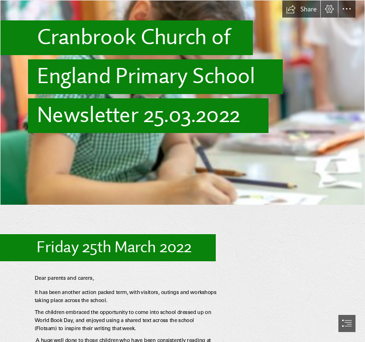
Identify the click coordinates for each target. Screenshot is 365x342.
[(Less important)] (182, 102)
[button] (301, 9)
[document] (182, 171)
